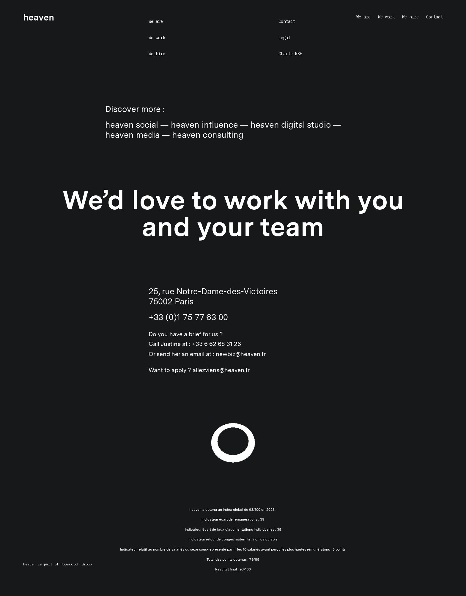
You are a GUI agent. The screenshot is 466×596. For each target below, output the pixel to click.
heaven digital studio (290, 125)
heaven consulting (207, 135)
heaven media (132, 135)
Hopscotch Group (76, 564)
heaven (29, 564)
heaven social (131, 125)
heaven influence (204, 125)
